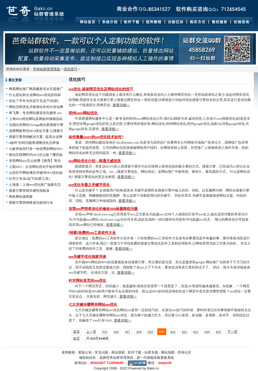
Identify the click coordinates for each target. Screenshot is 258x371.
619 (150, 332)
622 (184, 332)
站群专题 (151, 352)
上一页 (91, 332)
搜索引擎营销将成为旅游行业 (31, 202)
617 (127, 332)
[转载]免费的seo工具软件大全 (92, 233)
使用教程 (68, 352)
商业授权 (118, 352)
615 (105, 332)
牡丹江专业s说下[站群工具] (29, 179)
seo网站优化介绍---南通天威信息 (95, 161)
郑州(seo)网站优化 (83, 113)
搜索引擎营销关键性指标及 (29, 191)
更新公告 (85, 352)
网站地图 (168, 352)
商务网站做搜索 (21, 197)
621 (173, 332)
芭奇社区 (184, 352)
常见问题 (101, 352)
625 (218, 332)
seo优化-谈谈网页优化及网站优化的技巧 (101, 89)
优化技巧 (70, 69)
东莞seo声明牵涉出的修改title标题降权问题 (103, 209)
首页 (76, 332)
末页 (76, 338)
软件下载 (134, 352)
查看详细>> (121, 105)
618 (139, 332)
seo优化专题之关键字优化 (89, 185)
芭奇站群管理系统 (46, 69)
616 (116, 332)
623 (196, 332)
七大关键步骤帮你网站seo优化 (93, 304)
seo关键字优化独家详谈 (87, 257)
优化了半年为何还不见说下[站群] (34, 101)
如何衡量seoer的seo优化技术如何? (96, 137)
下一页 (232, 332)
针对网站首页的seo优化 (87, 281)
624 (207, 332)
